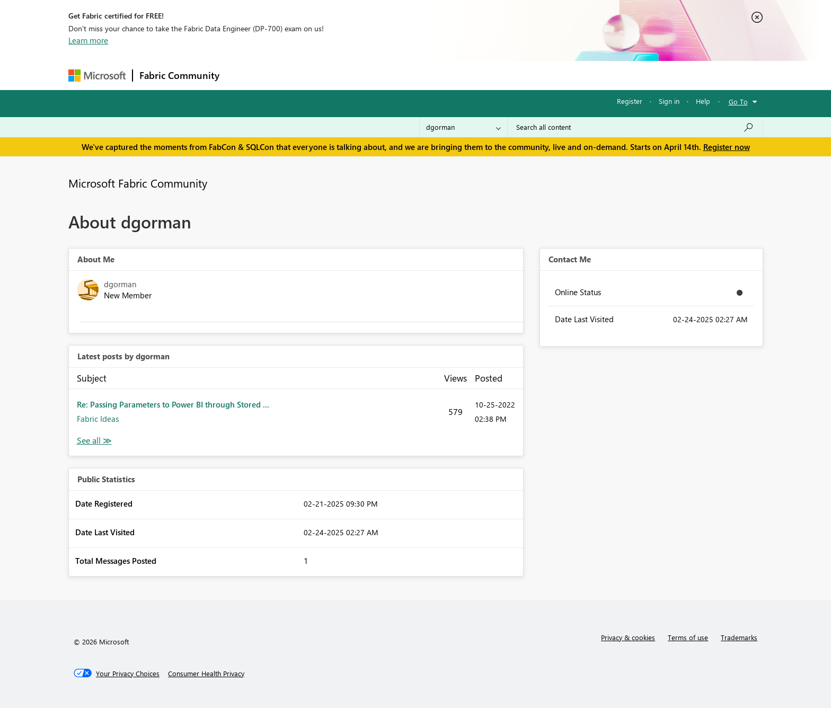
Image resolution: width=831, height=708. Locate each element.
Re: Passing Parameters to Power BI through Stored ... (173, 404)
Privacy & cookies (628, 637)
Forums (243, 74)
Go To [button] (738, 101)
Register (629, 100)
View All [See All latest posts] (94, 441)
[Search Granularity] (463, 127)
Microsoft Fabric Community (137, 182)
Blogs (428, 74)
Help (703, 100)
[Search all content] (635, 127)
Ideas (333, 74)
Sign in (669, 100)
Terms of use (688, 637)
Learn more (88, 40)
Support (513, 74)
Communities (381, 74)
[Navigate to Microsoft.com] (97, 75)
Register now (726, 146)
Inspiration (290, 74)
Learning (469, 74)
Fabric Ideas (98, 418)
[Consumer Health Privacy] (206, 673)
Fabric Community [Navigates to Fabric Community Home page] (179, 75)
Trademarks (739, 637)
